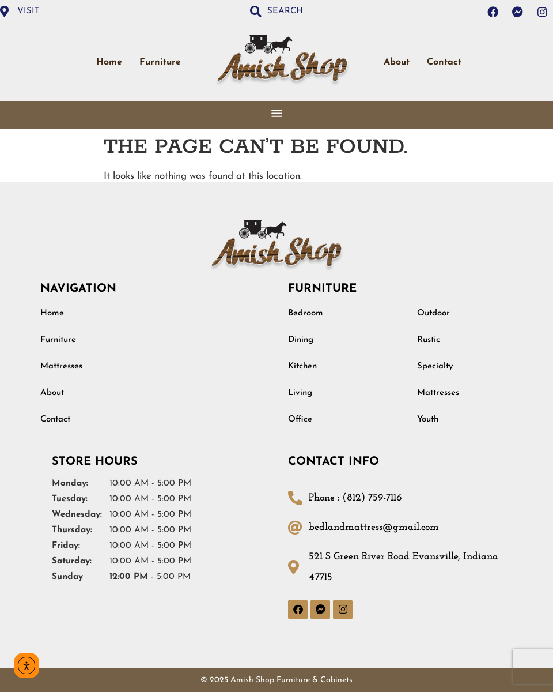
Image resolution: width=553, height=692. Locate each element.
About (397, 62)
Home (109, 62)
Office (300, 419)
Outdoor (433, 313)
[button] (276, 114)
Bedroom (305, 313)
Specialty (435, 366)
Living (300, 393)
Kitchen (302, 366)
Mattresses (61, 366)
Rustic (428, 340)
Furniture (160, 62)
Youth (427, 419)
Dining (300, 340)
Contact (444, 62)
